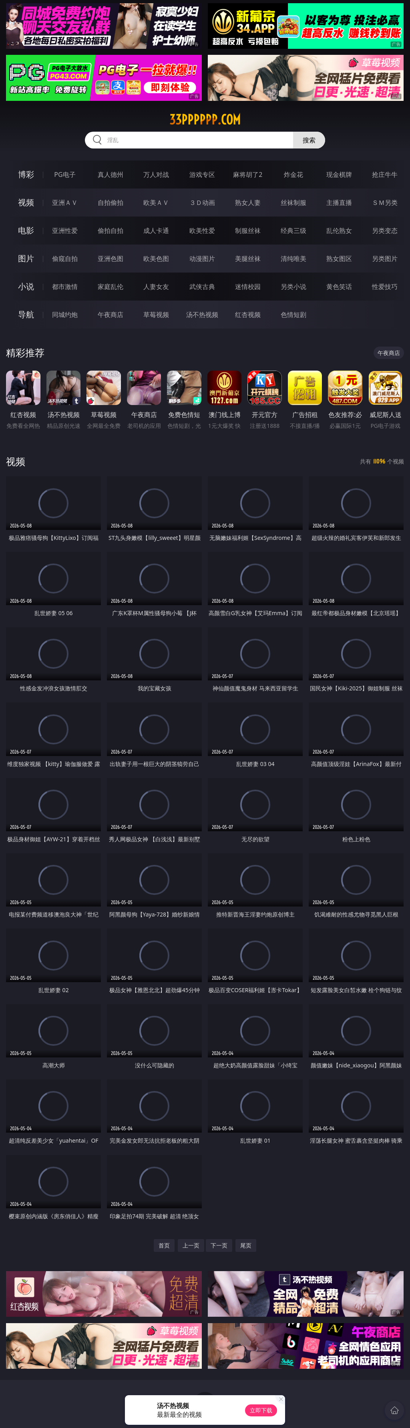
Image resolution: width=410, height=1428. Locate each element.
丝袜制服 (293, 202)
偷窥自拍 (65, 258)
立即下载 (261, 1410)
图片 (26, 258)
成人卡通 (156, 230)
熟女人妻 (248, 202)
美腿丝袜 (248, 258)
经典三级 (293, 230)
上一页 (191, 1245)
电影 (26, 230)
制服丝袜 (248, 230)
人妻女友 (156, 286)
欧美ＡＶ (156, 202)
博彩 (26, 174)
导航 (26, 314)
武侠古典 (202, 286)
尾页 (245, 1245)
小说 (26, 286)
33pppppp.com (205, 120)
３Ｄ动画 (202, 202)
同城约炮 (65, 314)
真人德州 (110, 174)
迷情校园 (248, 286)
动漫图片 (202, 258)
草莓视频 (156, 314)
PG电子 (64, 174)
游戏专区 (202, 174)
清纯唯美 (293, 258)
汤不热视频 (202, 314)
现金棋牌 (339, 174)
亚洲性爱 (65, 230)
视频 (26, 202)
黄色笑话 (339, 286)
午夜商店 (110, 314)
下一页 (219, 1245)
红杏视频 (248, 314)
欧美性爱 (202, 230)
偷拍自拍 (110, 230)
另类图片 (385, 258)
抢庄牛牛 (385, 174)
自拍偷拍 (110, 202)
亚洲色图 (110, 258)
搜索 (309, 140)
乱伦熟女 (339, 230)
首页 (164, 1245)
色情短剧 (293, 314)
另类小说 (293, 286)
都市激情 (65, 286)
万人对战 (156, 174)
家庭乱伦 (110, 286)
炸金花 (293, 174)
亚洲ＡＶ (65, 202)
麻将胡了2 (247, 174)
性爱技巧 (385, 286)
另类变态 (385, 230)
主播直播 (339, 202)
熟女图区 (339, 258)
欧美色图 (156, 258)
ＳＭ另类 (385, 202)
